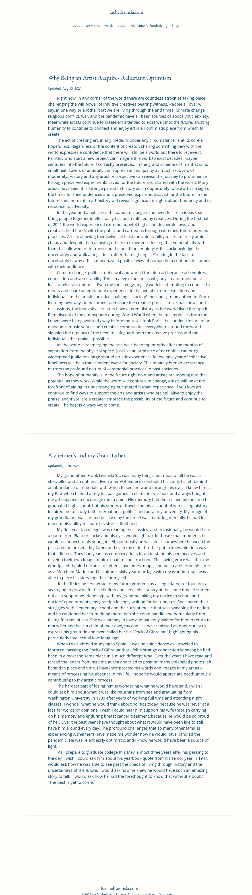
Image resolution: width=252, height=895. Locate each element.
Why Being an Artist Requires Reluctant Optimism (109, 78)
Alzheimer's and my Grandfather (87, 455)
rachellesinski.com (126, 12)
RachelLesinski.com (119, 888)
